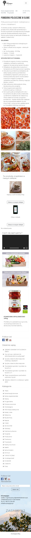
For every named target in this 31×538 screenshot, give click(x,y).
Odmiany (7, 428)
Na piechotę (8, 418)
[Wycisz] (24, 248)
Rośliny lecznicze (9, 445)
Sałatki (6, 447)
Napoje (6, 420)
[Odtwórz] (4, 248)
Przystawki (10, 13)
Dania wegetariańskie (7, 11)
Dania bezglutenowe (11, 393)
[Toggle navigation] (26, 3)
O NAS (6, 423)
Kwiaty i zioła (8, 412)
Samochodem (8, 450)
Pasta (6, 391)
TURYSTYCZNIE (9, 455)
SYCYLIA (7, 453)
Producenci (8, 436)
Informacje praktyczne (11, 409)
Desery (6, 399)
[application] (15, 242)
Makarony (7, 415)
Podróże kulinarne (10, 431)
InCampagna (8, 407)
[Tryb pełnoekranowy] (26, 248)
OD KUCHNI (8, 426)
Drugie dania (8, 401)
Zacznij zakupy (15, 520)
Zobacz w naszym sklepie (15, 202)
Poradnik (7, 434)
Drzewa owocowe (10, 404)
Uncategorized (9, 458)
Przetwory (7, 439)
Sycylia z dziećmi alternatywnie (15, 363)
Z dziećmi (7, 463)
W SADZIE (7, 461)
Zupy (6, 466)
